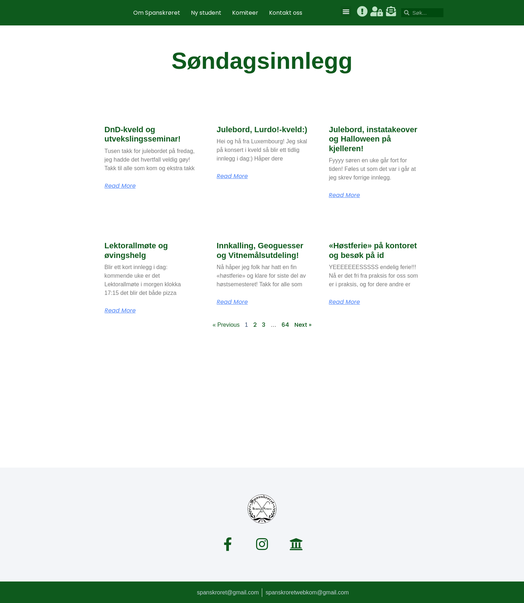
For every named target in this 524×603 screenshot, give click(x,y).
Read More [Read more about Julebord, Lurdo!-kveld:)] (232, 176)
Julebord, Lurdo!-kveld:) (262, 129)
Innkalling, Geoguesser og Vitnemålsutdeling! (260, 250)
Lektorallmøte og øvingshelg (136, 250)
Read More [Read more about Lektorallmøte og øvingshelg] (120, 311)
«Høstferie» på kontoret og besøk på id (373, 250)
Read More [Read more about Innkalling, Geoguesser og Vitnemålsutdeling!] (232, 302)
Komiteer (245, 13)
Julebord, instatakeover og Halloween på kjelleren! (373, 139)
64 (285, 325)
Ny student (206, 13)
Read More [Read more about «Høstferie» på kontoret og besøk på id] (344, 302)
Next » (303, 325)
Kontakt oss (285, 13)
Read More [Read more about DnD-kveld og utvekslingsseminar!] (120, 186)
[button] (346, 11)
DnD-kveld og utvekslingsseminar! (143, 134)
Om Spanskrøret (156, 13)
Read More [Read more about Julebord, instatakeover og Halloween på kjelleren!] (344, 195)
